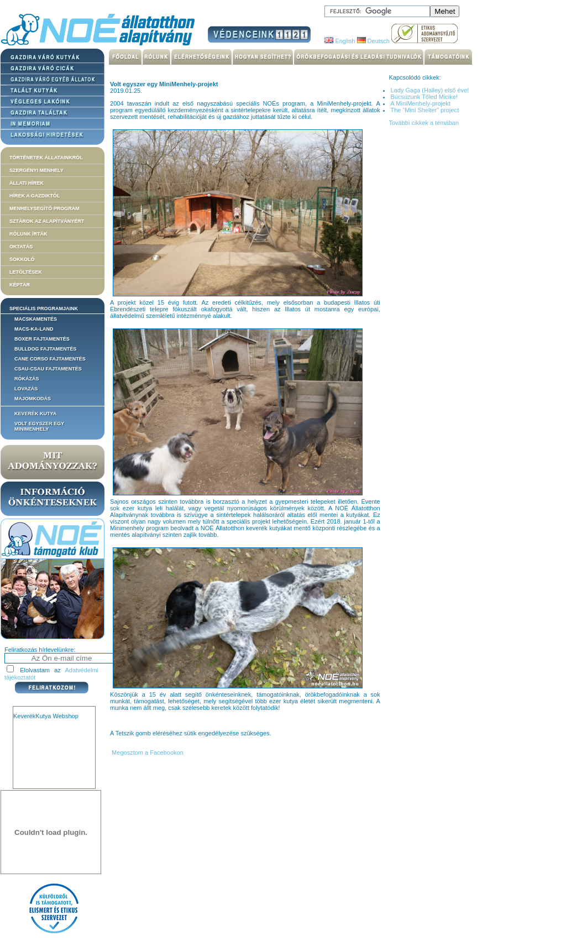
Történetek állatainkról (46, 157)
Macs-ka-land (34, 329)
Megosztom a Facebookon (147, 752)
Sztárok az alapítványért (46, 221)
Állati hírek (26, 183)
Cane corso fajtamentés (50, 359)
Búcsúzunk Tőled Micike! (423, 96)
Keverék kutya (35, 413)
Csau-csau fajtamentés (48, 369)
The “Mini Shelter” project (424, 110)
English (339, 41)
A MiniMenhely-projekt (420, 103)
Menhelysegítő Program (44, 208)
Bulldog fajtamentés (45, 349)
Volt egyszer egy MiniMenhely (39, 426)
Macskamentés (35, 319)
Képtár (19, 285)
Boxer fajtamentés (42, 339)
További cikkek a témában (424, 122)
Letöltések (25, 272)
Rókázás (26, 378)
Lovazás (26, 388)
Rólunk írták (28, 234)
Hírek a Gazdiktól (34, 195)
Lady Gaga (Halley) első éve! (429, 90)
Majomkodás (32, 398)
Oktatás (21, 246)
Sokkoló (22, 259)
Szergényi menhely (36, 170)
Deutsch (373, 41)
